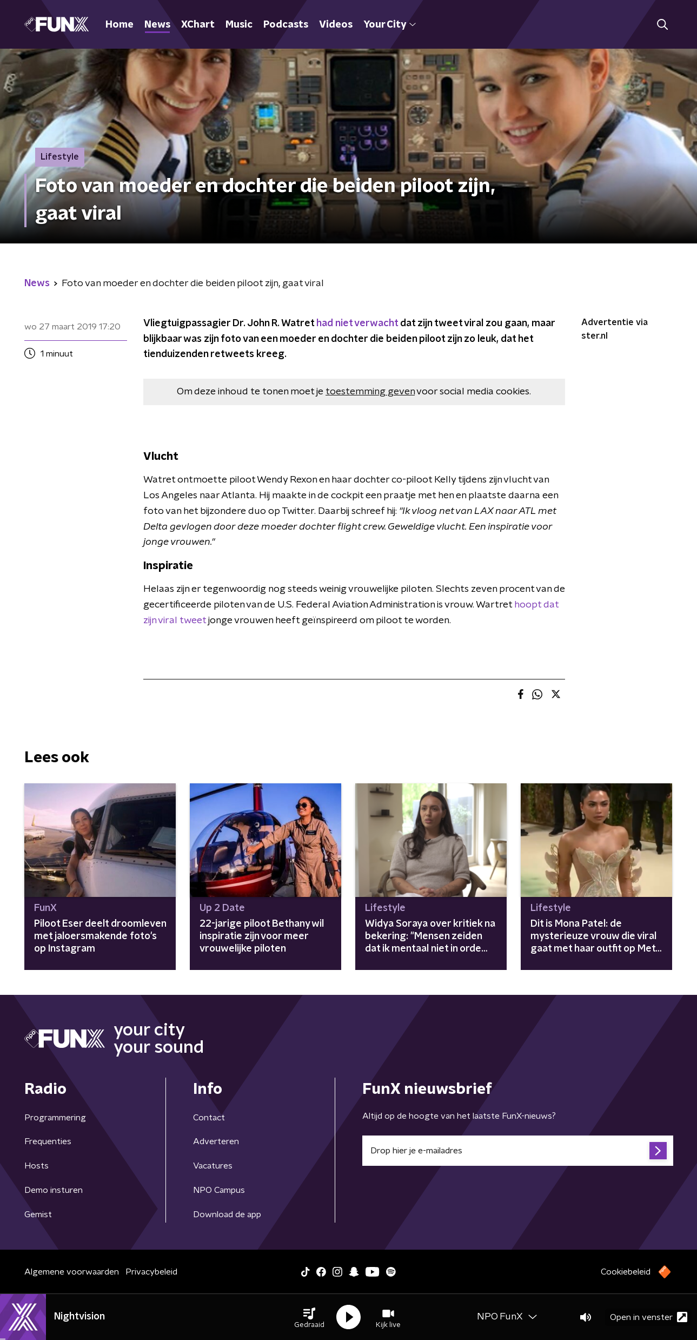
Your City (389, 25)
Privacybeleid (151, 1272)
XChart (198, 25)
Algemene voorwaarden (71, 1272)
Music (239, 25)
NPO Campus (219, 1190)
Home (119, 25)
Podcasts (285, 25)
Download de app (227, 1214)
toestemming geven (370, 392)
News (157, 25)
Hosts (36, 1165)
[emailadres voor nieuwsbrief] (517, 1151)
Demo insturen (53, 1190)
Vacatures (213, 1165)
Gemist (38, 1214)
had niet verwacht (357, 323)
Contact (209, 1117)
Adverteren (216, 1141)
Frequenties (47, 1141)
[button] (309, 1317)
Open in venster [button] (648, 1317)
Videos (336, 25)
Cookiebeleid (625, 1272)
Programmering (55, 1117)
